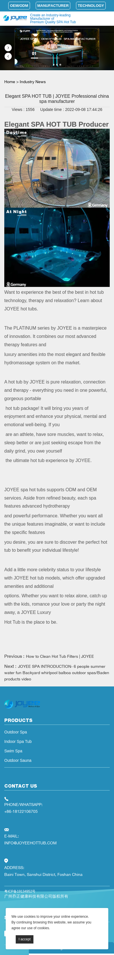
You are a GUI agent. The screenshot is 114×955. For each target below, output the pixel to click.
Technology (91, 5)
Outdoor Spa (15, 732)
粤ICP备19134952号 (19, 891)
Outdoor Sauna (17, 760)
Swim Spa (13, 751)
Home (9, 81)
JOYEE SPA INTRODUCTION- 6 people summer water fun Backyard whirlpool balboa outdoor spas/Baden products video (56, 672)
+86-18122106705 (21, 811)
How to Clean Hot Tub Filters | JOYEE (60, 656)
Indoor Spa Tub (18, 741)
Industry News (33, 81)
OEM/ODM (19, 5)
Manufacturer (53, 5)
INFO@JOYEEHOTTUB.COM (30, 842)
